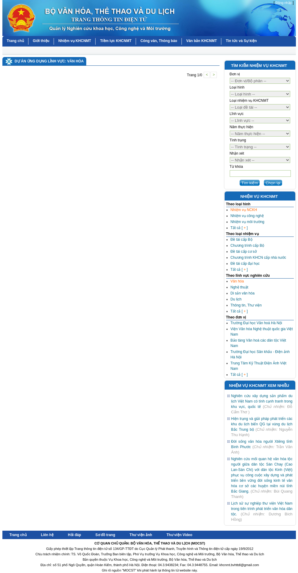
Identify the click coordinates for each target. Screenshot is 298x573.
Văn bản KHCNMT (201, 41)
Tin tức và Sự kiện (241, 41)
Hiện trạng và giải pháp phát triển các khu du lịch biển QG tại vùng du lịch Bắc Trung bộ (262, 424)
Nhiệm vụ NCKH (244, 210)
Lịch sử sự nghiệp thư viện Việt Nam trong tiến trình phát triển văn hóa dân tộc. (262, 508)
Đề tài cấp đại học (245, 263)
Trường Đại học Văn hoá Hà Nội (256, 323)
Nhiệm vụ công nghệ (247, 216)
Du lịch (236, 299)
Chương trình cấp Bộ (247, 245)
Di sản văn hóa (243, 293)
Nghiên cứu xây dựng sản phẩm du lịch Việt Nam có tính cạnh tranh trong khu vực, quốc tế (262, 401)
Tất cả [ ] (239, 228)
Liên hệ (47, 535)
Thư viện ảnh (141, 535)
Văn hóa (237, 281)
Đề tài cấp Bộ (241, 239)
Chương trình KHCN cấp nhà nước (258, 257)
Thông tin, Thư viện (246, 305)
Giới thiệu (41, 41)
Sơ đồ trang (105, 535)
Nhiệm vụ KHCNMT (74, 41)
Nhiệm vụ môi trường (247, 222)
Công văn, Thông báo (158, 41)
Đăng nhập (284, 3)
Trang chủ (15, 41)
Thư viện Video (179, 535)
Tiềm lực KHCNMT (115, 41)
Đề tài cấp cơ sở (244, 251)
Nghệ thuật (239, 287)
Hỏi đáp (74, 535)
